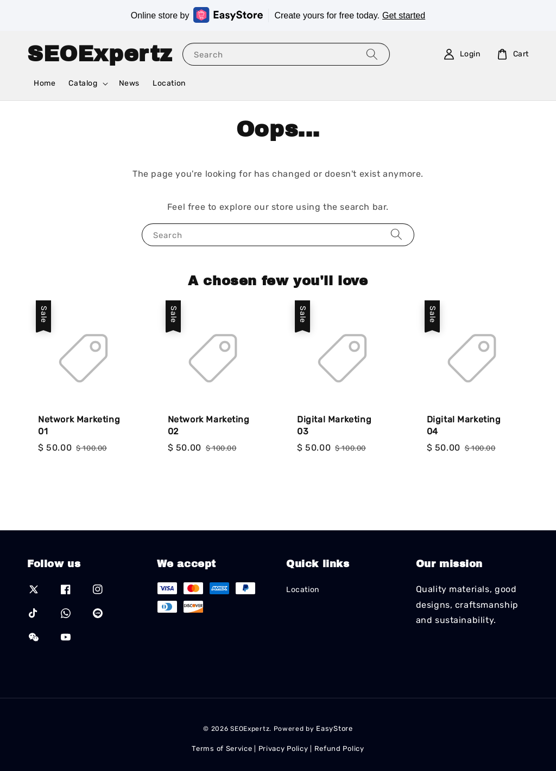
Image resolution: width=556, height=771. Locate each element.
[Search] (372, 54)
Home (44, 83)
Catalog (82, 83)
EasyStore (334, 728)
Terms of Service (222, 748)
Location (169, 83)
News (129, 83)
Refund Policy (339, 748)
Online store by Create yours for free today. (278, 15)
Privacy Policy (283, 748)
